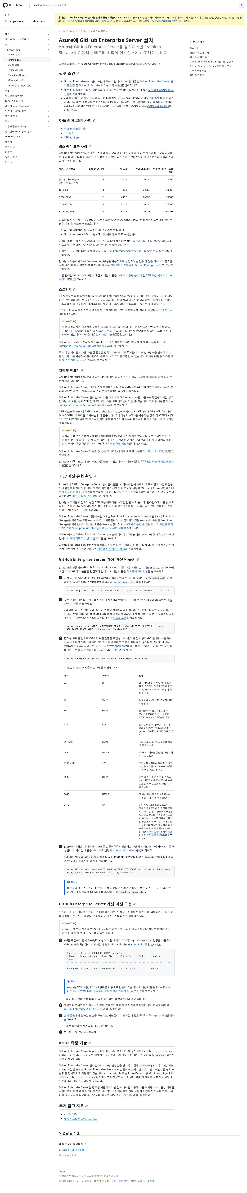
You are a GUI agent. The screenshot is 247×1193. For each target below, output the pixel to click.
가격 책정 (123, 1181)
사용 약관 (87, 1181)
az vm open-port (117, 646)
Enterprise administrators (24, 21)
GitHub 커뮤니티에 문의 (72, 1150)
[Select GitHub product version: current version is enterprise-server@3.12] (51, 5)
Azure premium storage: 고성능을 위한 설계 (97, 528)
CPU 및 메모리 (72, 137)
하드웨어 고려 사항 (77, 120)
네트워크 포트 (95, 646)
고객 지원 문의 (68, 1154)
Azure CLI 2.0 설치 (158, 105)
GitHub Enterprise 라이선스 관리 (83, 1009)
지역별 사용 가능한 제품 (111, 548)
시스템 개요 (163, 310)
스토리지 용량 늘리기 (129, 275)
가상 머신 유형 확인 (78, 476)
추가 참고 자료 (73, 1105)
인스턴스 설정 (98, 30)
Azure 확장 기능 (75, 1042)
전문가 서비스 (138, 1181)
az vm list (139, 944)
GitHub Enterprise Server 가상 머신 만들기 (99, 559)
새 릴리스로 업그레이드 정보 (80, 1118)
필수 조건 (69, 73)
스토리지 (69, 133)
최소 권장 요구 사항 (75, 128)
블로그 (150, 1181)
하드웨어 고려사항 (137, 571)
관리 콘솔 (69, 1015)
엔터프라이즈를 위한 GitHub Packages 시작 (135, 265)
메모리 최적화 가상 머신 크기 (84, 538)
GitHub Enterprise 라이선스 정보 (98, 85)
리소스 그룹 (119, 617)
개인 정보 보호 (101, 1181)
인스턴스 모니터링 (153, 451)
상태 (114, 1181)
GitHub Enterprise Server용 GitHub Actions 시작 (132, 251)
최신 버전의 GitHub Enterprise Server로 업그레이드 (89, 20)
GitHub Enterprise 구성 (153, 1015)
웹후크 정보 (119, 443)
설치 (85, 30)
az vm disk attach (125, 850)
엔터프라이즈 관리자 (69, 30)
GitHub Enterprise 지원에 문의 (168, 20)
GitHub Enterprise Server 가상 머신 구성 (97, 903)
